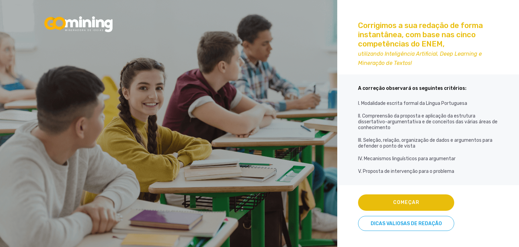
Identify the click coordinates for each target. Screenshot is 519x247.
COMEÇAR (406, 202)
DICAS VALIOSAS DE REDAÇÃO (406, 224)
